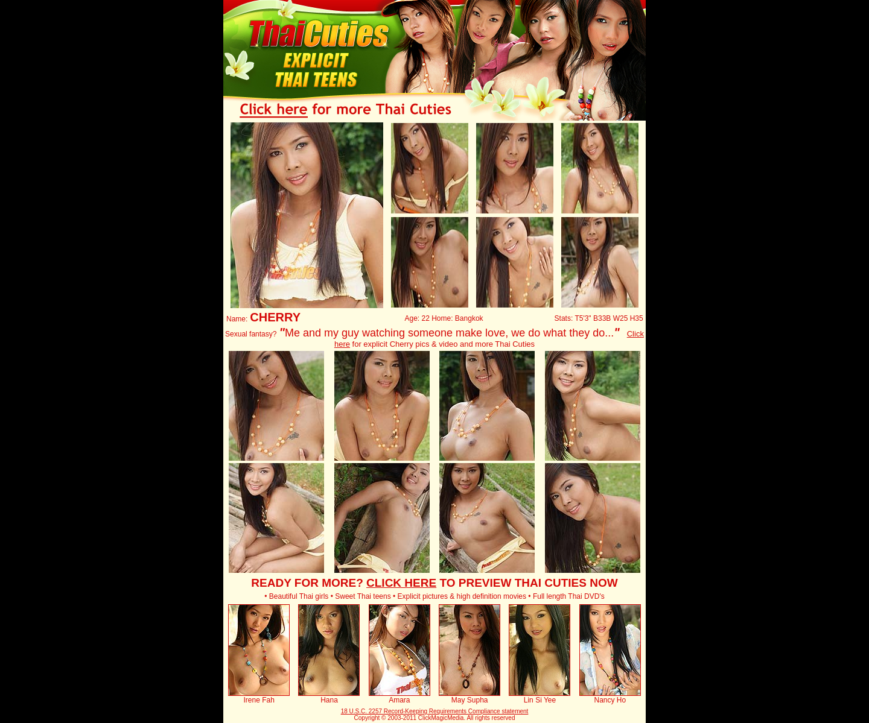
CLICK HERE (401, 582)
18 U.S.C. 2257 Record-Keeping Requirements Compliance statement (435, 711)
